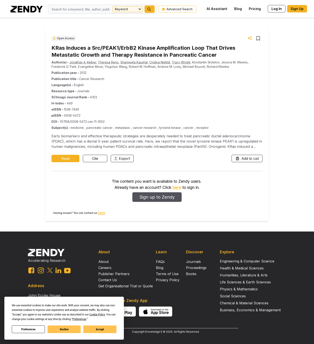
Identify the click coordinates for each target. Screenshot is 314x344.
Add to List (247, 158)
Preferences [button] (79, 319)
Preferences (28, 329)
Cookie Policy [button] (97, 314)
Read (65, 158)
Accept (100, 329)
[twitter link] (50, 270)
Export (122, 158)
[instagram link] (40, 270)
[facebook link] (31, 270)
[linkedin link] (58, 270)
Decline (64, 329)
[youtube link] (67, 270)
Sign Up (297, 9)
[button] (150, 9)
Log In (276, 9)
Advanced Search (177, 9)
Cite (95, 158)
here (176, 187)
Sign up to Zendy (157, 197)
